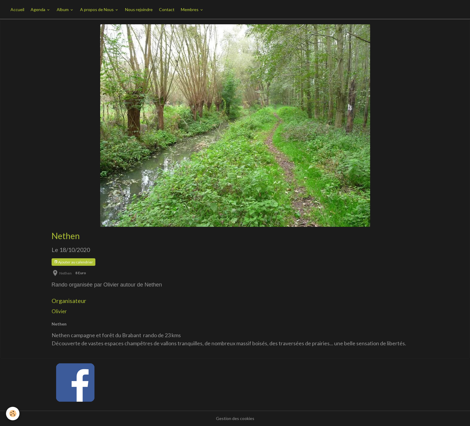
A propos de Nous (97, 9)
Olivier (59, 311)
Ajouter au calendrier (73, 262)
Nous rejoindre (139, 9)
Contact (167, 9)
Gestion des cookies (235, 418)
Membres (190, 9)
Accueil (17, 9)
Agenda (38, 9)
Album (63, 9)
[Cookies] (12, 413)
